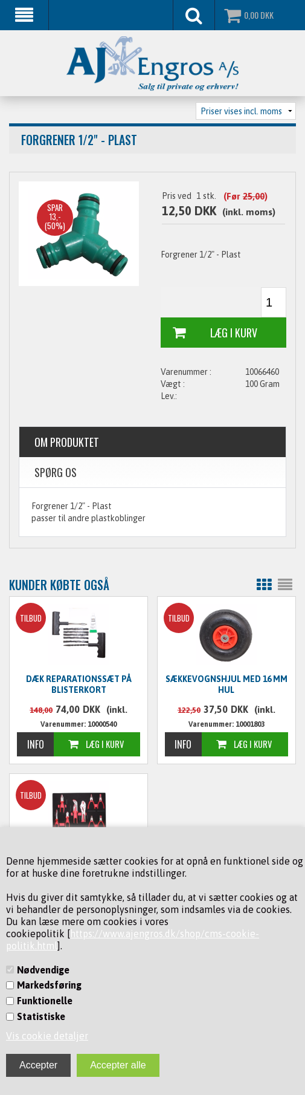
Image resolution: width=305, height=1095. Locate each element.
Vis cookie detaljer (47, 1035)
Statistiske (41, 1016)
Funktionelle (44, 1000)
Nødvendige (43, 969)
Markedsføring (49, 985)
